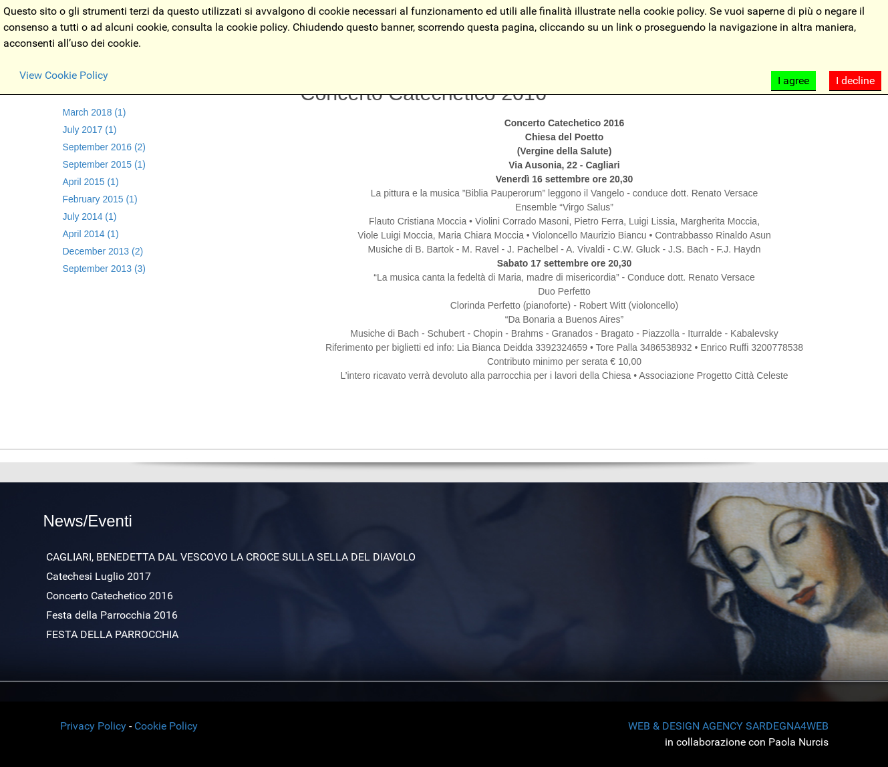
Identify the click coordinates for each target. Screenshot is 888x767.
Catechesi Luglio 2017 (98, 576)
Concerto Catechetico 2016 (109, 595)
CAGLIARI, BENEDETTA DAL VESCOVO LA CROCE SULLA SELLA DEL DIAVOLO (231, 557)
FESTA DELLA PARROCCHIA (112, 634)
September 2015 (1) (104, 164)
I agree (793, 80)
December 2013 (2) (103, 251)
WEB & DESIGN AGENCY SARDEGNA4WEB (728, 726)
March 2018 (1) (94, 112)
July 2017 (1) (90, 129)
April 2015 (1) (91, 181)
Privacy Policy (93, 726)
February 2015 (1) (100, 199)
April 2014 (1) (91, 233)
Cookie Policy (166, 726)
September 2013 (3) (104, 268)
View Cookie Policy (63, 75)
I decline (855, 80)
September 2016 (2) (104, 147)
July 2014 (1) (90, 216)
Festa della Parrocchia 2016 (112, 615)
